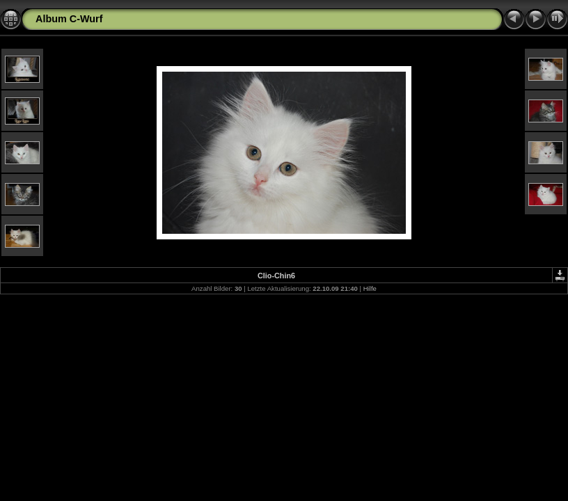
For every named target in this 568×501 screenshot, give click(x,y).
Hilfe (370, 288)
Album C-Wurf (69, 18)
